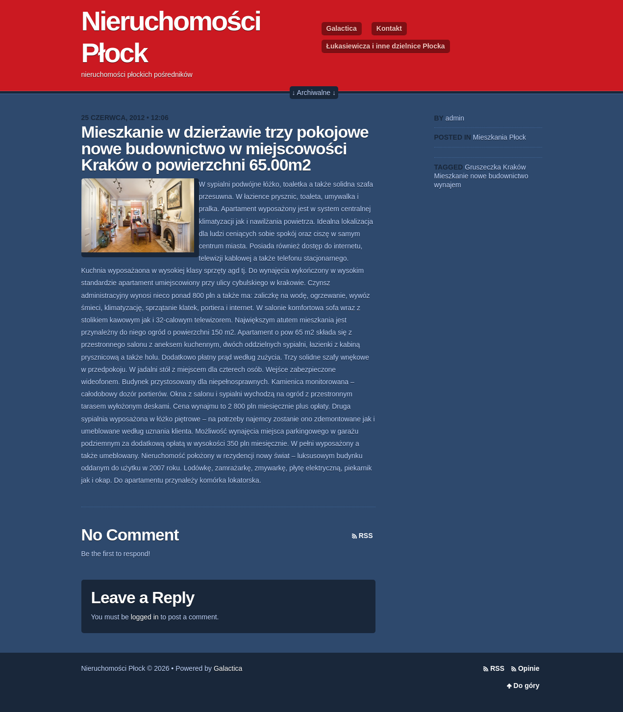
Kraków (514, 167)
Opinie (529, 668)
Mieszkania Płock (499, 137)
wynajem (447, 185)
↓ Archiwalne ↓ (314, 93)
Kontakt (389, 28)
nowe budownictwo (499, 176)
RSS (366, 536)
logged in (145, 617)
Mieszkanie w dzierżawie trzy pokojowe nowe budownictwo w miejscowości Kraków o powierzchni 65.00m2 (225, 148)
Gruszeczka (483, 167)
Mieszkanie (451, 176)
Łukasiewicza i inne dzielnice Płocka (385, 46)
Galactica (341, 28)
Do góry (527, 685)
